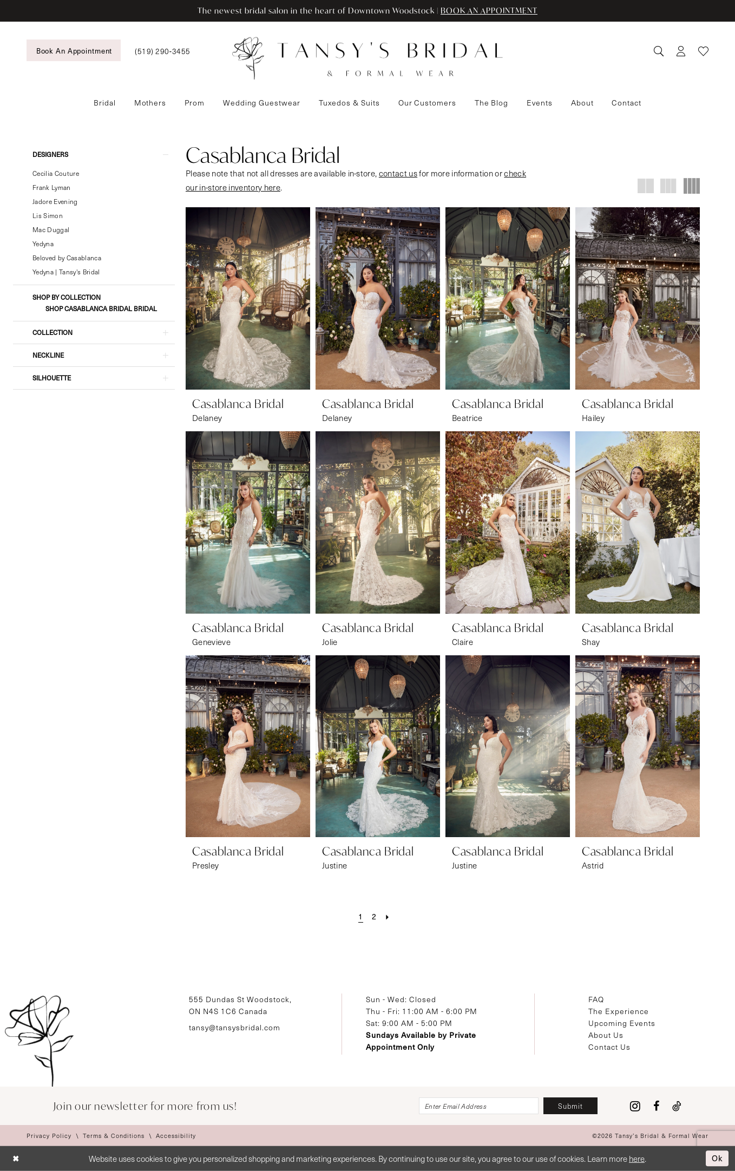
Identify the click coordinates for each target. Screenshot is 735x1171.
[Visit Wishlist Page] (703, 51)
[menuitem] (73, 50)
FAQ (596, 999)
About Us (606, 1035)
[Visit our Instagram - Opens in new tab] (635, 1106)
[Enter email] (479, 1105)
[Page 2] (374, 916)
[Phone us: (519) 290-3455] (162, 50)
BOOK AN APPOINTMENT (489, 10)
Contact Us (609, 1047)
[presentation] (248, 298)
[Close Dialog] (15, 1158)
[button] (681, 51)
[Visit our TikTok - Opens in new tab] (676, 1106)
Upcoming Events (621, 1023)
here (637, 1158)
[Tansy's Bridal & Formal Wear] (367, 58)
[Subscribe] (570, 1105)
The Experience (618, 1011)
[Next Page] (387, 916)
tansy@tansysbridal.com (234, 1027)
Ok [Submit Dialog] (717, 1158)
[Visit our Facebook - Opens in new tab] (656, 1106)
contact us (398, 173)
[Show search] (658, 51)
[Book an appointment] (74, 50)
